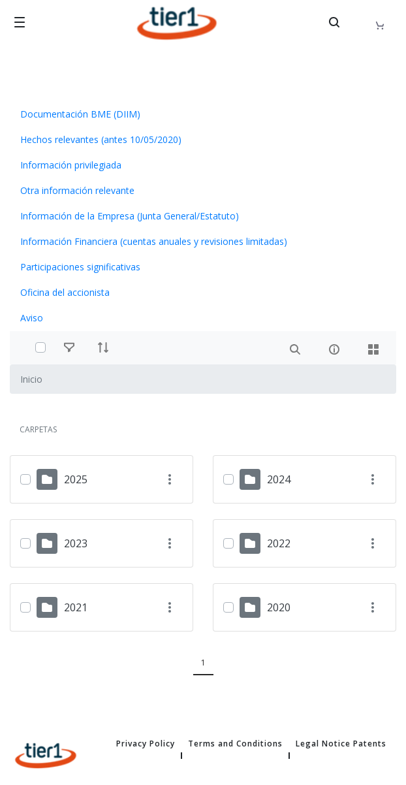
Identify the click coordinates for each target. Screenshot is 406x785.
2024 (278, 479)
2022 (278, 543)
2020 (278, 607)
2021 (75, 607)
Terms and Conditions (235, 744)
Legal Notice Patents (341, 744)
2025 (75, 479)
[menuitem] (203, 114)
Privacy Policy (145, 744)
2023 (75, 543)
